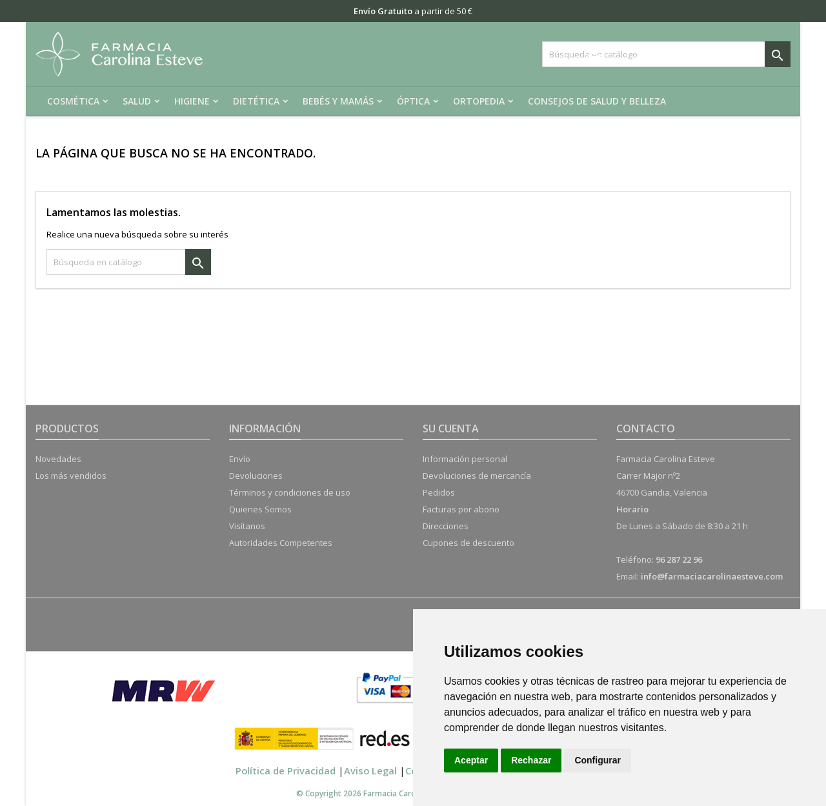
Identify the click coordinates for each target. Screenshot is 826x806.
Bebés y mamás (338, 101)
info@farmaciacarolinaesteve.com (712, 576)
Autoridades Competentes (280, 543)
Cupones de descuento (468, 543)
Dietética (256, 101)
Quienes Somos (260, 509)
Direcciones (445, 526)
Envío (239, 459)
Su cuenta (451, 428)
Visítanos (247, 526)
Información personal (465, 459)
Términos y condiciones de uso (289, 492)
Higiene (192, 101)
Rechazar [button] (531, 760)
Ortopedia (479, 101)
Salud (137, 101)
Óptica (413, 101)
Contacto (645, 428)
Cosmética (73, 101)
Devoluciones (256, 475)
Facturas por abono (461, 509)
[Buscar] (666, 54)
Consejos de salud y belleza (597, 101)
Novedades (58, 459)
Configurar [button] (597, 760)
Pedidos (439, 492)
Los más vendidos (70, 475)
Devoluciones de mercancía (477, 475)
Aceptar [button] (471, 760)
